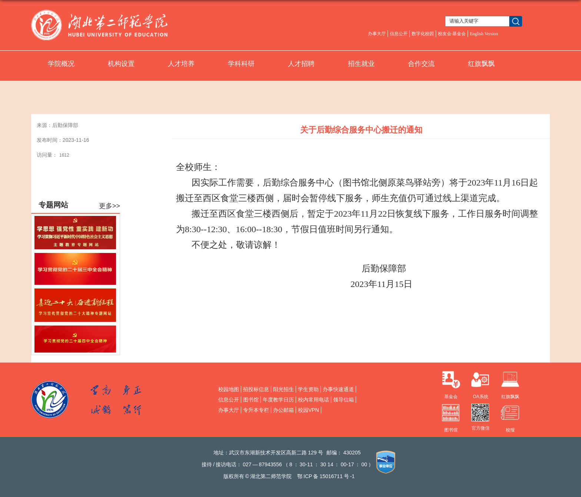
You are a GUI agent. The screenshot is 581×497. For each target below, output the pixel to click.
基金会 (451, 396)
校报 (510, 430)
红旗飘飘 (481, 63)
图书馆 (451, 430)
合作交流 (421, 63)
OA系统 (480, 396)
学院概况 (61, 63)
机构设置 (121, 63)
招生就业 (361, 63)
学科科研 (241, 63)
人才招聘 (301, 63)
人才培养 (181, 63)
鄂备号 (326, 476)
